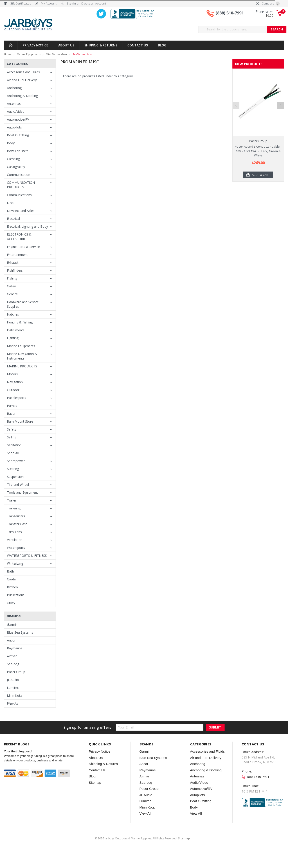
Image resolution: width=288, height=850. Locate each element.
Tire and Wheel (18, 484)
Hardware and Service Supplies (23, 304)
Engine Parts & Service (23, 247)
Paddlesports (16, 398)
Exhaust (12, 262)
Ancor (11, 640)
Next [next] (280, 115)
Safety (11, 429)
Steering (13, 469)
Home (7, 54)
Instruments (16, 330)
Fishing (12, 278)
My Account (48, 3)
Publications (16, 595)
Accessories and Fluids (23, 72)
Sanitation (14, 445)
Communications (19, 195)
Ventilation (14, 540)
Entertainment (17, 254)
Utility (11, 603)
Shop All (13, 453)
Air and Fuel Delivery (22, 80)
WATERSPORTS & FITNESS (27, 555)
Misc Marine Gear (56, 54)
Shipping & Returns (100, 45)
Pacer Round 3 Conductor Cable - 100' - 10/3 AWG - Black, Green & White (258, 150)
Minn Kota (14, 695)
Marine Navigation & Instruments (22, 356)
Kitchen (12, 587)
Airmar (12, 656)
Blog (162, 45)
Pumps (12, 405)
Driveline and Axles (20, 210)
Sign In (71, 3)
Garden (12, 579)
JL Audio (13, 680)
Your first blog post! (18, 751)
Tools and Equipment (22, 492)
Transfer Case (17, 524)
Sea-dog (13, 664)
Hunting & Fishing (20, 322)
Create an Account (93, 3)
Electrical (13, 218)
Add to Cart (261, 175)
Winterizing (15, 563)
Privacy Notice (35, 45)
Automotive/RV (18, 119)
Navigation (15, 382)
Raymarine (14, 648)
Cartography (16, 167)
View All (12, 703)
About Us (66, 45)
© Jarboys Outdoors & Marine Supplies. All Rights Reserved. (142, 838)
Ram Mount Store (20, 421)
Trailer (11, 500)
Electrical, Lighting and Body (27, 226)
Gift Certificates (20, 3)
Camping (13, 159)
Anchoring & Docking (22, 96)
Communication (18, 174)
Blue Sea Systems (20, 632)
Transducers (16, 516)
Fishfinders (15, 270)
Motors (12, 374)
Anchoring (14, 88)
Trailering (13, 508)
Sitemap (95, 782)
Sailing (11, 437)
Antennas (14, 103)
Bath (10, 571)
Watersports (16, 547)
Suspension (15, 476)
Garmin (12, 624)
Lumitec (13, 687)
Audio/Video (16, 111)
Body (11, 143)
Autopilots (14, 127)
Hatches (13, 314)
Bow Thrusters (18, 151)
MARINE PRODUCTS (22, 366)
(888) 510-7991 (230, 13)
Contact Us (137, 45)
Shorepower (16, 461)
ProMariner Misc (83, 54)
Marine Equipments (28, 54)
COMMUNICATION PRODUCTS (21, 184)
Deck (10, 203)
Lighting (12, 338)
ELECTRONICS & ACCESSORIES (19, 236)
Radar (11, 413)
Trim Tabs (14, 532)
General (12, 294)
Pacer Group (16, 672)
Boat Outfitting (18, 135)
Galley (11, 286)
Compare (268, 3)
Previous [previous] (236, 115)
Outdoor (13, 390)
